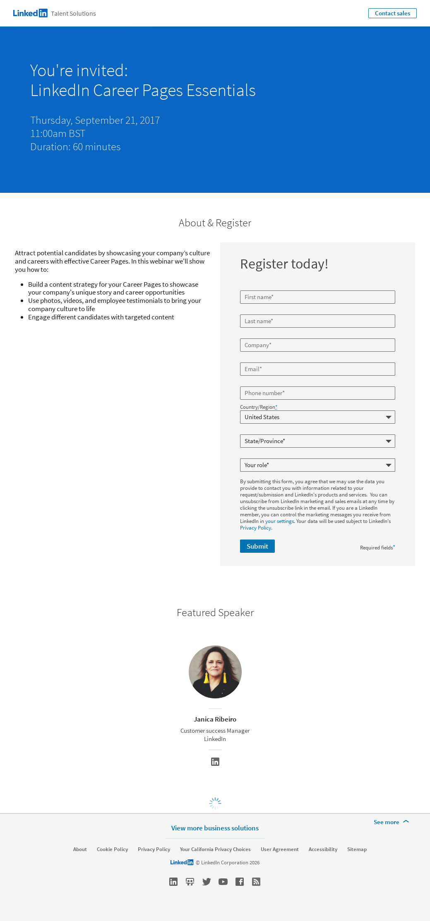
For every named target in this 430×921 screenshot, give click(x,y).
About (80, 849)
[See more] (392, 822)
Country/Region (258, 407)
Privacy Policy (255, 527)
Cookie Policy (112, 849)
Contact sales (392, 13)
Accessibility (323, 849)
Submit (257, 546)
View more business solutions (215, 827)
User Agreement (280, 849)
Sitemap (357, 849)
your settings (279, 521)
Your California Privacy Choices (215, 849)
